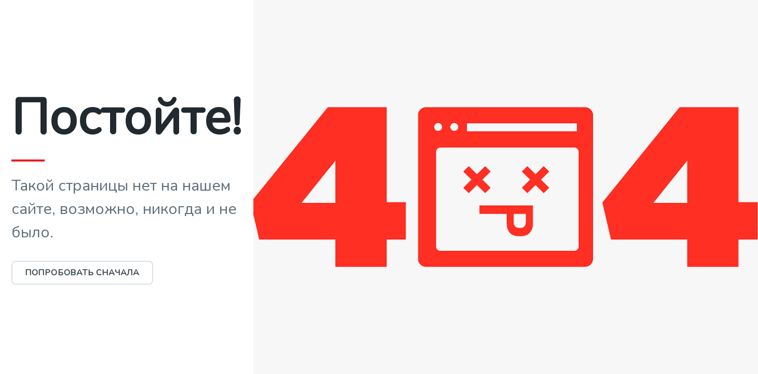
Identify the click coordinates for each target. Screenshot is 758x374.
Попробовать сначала (82, 272)
